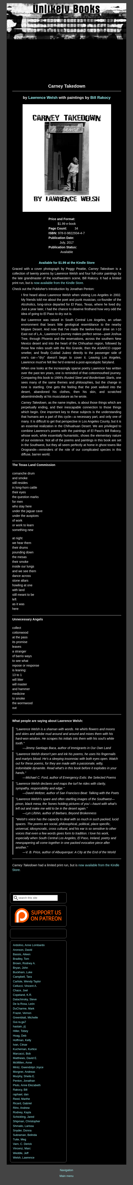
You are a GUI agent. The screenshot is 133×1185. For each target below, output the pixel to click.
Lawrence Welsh (43, 97)
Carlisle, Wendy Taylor (27, 981)
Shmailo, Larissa (23, 1126)
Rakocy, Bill (20, 1089)
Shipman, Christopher (26, 1121)
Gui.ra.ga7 (19, 1022)
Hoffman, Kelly (22, 1040)
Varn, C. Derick (22, 1144)
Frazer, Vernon (22, 1013)
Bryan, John (20, 967)
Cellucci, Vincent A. (25, 986)
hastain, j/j (19, 1026)
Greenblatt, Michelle (25, 1017)
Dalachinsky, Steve (25, 999)
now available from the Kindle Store (58, 283)
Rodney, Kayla (22, 1112)
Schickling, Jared (23, 1116)
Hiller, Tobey (20, 1031)
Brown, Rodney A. (24, 963)
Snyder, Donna (22, 1130)
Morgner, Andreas (24, 1071)
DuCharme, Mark (23, 1008)
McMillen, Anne (22, 1062)
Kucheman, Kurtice (25, 1049)
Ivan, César (20, 1044)
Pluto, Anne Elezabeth (27, 1085)
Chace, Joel (20, 990)
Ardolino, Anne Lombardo (29, 945)
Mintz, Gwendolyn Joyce (28, 1067)
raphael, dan (21, 1094)
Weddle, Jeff (21, 1153)
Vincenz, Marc (22, 1148)
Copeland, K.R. (22, 995)
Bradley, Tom (21, 958)
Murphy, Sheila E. (24, 1076)
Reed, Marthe (21, 1099)
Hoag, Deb (19, 1035)
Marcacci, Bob (22, 1053)
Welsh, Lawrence (23, 1157)
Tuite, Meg (19, 1139)
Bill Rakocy (100, 97)
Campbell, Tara (22, 976)
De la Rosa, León (24, 1003)
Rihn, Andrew (21, 1107)
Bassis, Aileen (21, 954)
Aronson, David (22, 949)
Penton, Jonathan (24, 1080)
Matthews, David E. (25, 1058)
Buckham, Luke (22, 972)
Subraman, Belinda (25, 1135)
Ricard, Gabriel (22, 1103)
